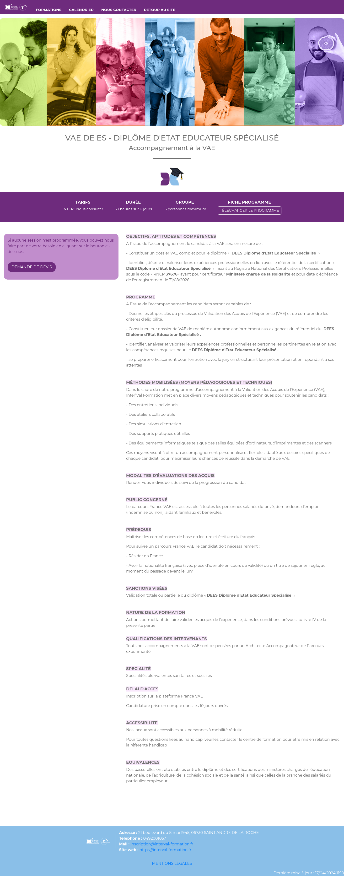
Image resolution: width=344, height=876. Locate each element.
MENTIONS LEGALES (172, 863)
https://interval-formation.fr (165, 850)
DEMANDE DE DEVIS (31, 267)
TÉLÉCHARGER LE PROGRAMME (249, 210)
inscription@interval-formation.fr (162, 844)
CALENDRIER (81, 9)
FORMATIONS (48, 9)
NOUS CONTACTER (118, 9)
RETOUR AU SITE (159, 9)
